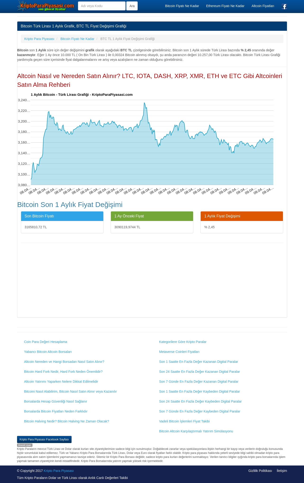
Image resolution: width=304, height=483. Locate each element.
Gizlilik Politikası (260, 471)
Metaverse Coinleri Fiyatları (179, 352)
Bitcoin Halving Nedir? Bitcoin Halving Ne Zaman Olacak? (66, 421)
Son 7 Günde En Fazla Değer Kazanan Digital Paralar (199, 381)
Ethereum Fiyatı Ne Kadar (225, 6)
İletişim (282, 471)
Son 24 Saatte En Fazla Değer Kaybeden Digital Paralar (200, 401)
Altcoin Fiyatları (263, 6)
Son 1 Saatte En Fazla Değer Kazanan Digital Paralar (198, 362)
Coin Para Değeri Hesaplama (45, 342)
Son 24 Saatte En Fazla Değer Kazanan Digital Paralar (199, 371)
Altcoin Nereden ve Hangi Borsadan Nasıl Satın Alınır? (64, 362)
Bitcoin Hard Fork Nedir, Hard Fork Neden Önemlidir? (63, 371)
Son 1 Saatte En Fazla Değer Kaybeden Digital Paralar (199, 391)
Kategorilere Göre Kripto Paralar (183, 342)
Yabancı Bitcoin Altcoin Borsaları (48, 352)
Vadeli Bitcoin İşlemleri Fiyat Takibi (184, 421)
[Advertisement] (152, 281)
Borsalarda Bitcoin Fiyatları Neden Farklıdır (56, 411)
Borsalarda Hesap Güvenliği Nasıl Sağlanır (55, 401)
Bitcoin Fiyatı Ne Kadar (182, 6)
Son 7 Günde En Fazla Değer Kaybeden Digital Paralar (199, 411)
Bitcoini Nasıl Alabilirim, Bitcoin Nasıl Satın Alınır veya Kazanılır (70, 391)
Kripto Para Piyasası (59, 471)
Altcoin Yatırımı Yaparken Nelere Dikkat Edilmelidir (61, 381)
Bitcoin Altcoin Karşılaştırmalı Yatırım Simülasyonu (196, 431)
